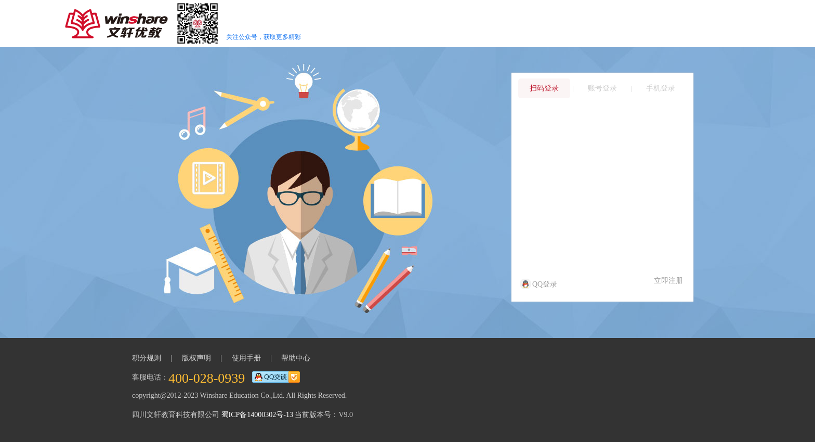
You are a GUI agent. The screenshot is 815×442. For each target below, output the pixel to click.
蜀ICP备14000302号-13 (257, 415)
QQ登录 (539, 284)
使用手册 (246, 358)
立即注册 (668, 280)
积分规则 (146, 358)
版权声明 (196, 358)
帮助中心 (295, 358)
